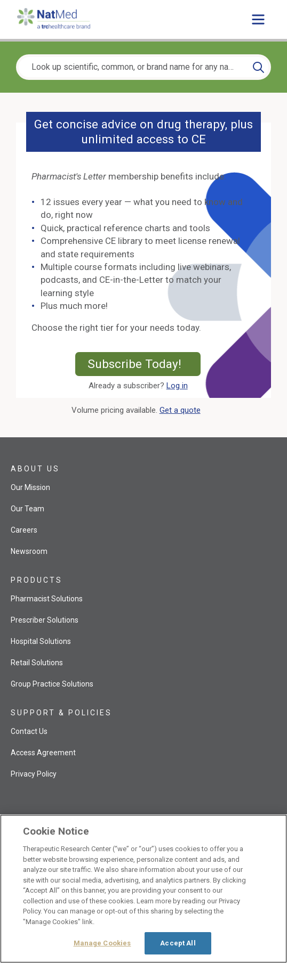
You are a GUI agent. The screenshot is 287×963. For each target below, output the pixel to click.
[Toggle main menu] (258, 19)
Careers (24, 530)
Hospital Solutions (41, 641)
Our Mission (30, 487)
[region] (143, 888)
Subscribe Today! (144, 363)
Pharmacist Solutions (47, 598)
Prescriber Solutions (44, 620)
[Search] (258, 67)
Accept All (177, 943)
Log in (177, 385)
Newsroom (29, 551)
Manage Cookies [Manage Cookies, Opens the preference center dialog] (102, 943)
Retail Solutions (37, 662)
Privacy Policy (34, 774)
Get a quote (182, 410)
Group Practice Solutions (52, 684)
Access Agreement (43, 752)
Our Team (27, 508)
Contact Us (29, 731)
